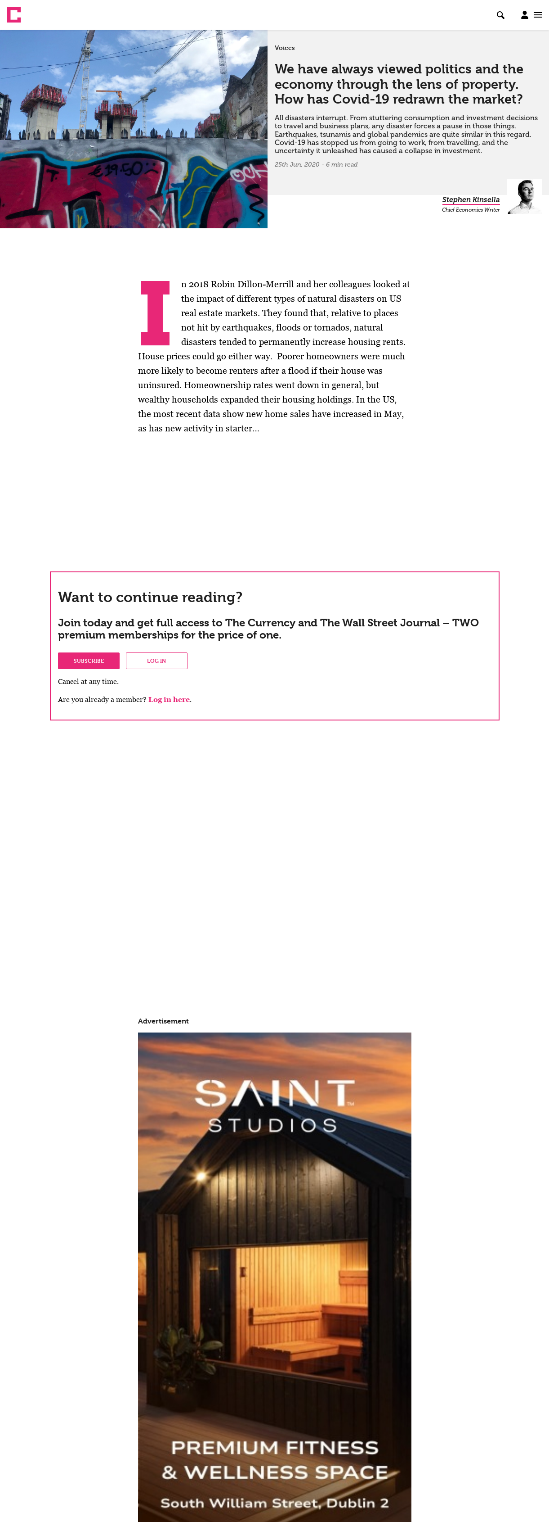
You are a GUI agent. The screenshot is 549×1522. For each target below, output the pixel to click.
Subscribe (89, 660)
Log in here (169, 699)
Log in (156, 660)
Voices (285, 47)
